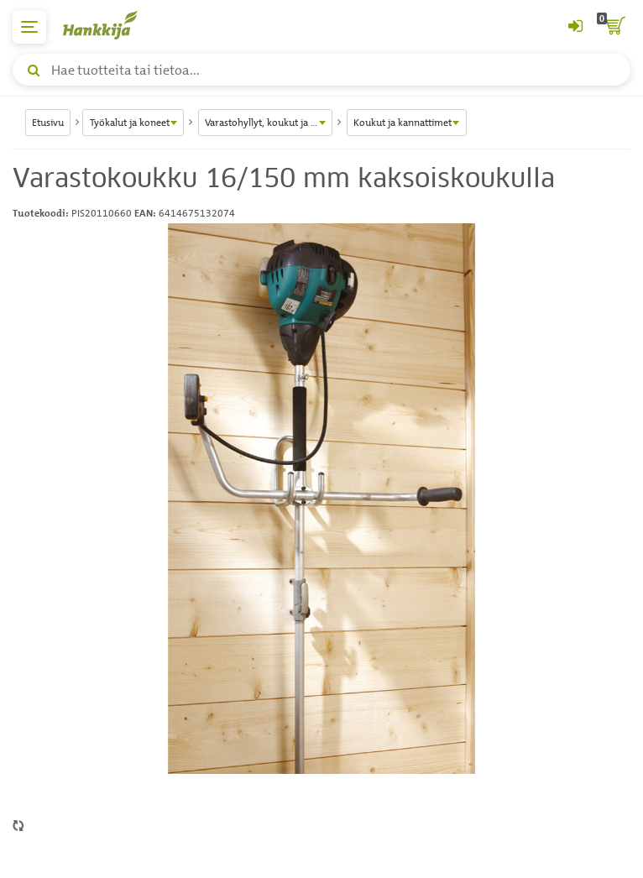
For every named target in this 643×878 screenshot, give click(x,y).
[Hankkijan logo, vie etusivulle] (109, 24)
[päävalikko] (29, 27)
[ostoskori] (613, 27)
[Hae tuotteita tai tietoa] (321, 70)
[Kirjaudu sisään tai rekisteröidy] (575, 27)
